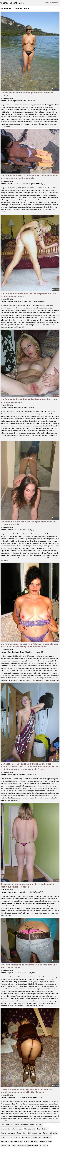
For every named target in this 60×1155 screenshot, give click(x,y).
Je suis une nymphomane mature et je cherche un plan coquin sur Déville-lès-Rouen (27, 885)
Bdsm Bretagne (42, 1129)
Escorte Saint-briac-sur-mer (41, 1137)
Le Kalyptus (43, 1146)
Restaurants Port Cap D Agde (41, 1141)
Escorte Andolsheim (50, 1133)
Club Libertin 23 (30, 1129)
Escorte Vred (5, 1146)
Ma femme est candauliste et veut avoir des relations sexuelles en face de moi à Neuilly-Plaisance (27, 1090)
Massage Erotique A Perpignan (11, 1141)
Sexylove (39, 1125)
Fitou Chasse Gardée (18, 1146)
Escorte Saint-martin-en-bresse (12, 1129)
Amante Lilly (26, 1137)
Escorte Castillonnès (8, 1133)
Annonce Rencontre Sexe (12, 3)
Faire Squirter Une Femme (10, 1125)
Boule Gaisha (21, 1133)
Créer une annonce (51, 3)
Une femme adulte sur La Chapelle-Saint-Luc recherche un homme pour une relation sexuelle (29, 177)
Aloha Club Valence (28, 1125)
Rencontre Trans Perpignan (10, 1137)
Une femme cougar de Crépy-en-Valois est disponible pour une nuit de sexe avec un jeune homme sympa (29, 645)
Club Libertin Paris (34, 1133)
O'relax (26, 1141)
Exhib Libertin (33, 1146)
